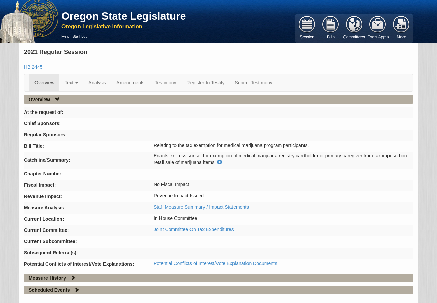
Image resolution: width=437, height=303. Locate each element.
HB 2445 (33, 67)
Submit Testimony (253, 82)
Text (71, 82)
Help (65, 36)
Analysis (97, 82)
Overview (44, 82)
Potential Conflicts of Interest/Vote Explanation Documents (215, 263)
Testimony (166, 82)
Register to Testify (206, 82)
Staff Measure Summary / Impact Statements (201, 207)
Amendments (130, 82)
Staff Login (81, 36)
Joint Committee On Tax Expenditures (194, 229)
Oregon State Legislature (123, 16)
